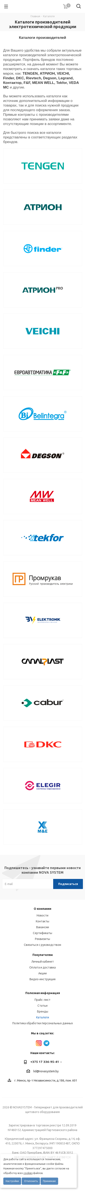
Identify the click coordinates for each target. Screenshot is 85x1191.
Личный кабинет (42, 961)
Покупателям (42, 955)
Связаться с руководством (42, 944)
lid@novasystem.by (46, 1071)
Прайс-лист (42, 999)
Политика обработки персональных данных (42, 1023)
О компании (42, 908)
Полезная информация (42, 993)
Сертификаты (42, 933)
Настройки (12, 1181)
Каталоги (42, 1017)
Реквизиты (42, 939)
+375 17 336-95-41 (44, 1061)
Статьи (42, 1005)
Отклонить (31, 1181)
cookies (27, 1173)
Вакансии (42, 927)
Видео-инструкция (42, 979)
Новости (42, 915)
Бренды (42, 1011)
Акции (42, 973)
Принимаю (49, 1181)
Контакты (42, 921)
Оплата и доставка (42, 967)
